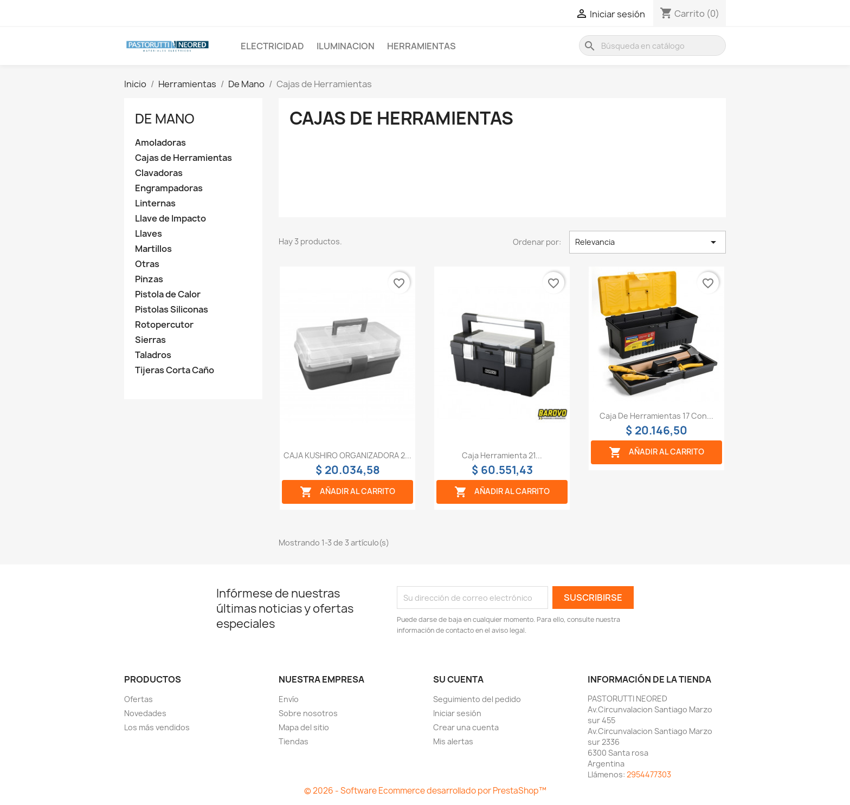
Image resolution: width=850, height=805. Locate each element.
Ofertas (138, 699)
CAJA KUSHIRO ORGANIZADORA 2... (347, 455)
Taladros (153, 355)
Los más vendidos (157, 727)
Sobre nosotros (308, 713)
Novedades (145, 713)
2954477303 (649, 774)
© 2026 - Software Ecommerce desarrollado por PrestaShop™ (425, 790)
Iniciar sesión (457, 713)
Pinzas (149, 279)
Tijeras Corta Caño (174, 370)
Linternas (155, 203)
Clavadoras (159, 173)
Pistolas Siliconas (171, 309)
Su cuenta (458, 679)
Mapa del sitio (304, 727)
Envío (289, 699)
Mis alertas (453, 741)
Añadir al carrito (347, 491)
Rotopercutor (164, 324)
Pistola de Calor (168, 294)
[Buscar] (652, 45)
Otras (147, 264)
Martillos (153, 249)
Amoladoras (160, 142)
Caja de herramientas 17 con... (656, 416)
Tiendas (293, 741)
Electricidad (272, 46)
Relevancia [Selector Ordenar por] (647, 242)
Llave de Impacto (170, 218)
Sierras (150, 340)
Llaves (148, 233)
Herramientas (421, 46)
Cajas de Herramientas (183, 158)
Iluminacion (346, 46)
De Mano (165, 118)
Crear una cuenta (466, 727)
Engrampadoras (169, 188)
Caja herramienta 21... (502, 455)
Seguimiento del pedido (477, 699)
